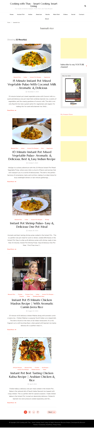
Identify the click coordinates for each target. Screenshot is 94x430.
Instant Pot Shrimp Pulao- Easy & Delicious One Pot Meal (32, 224)
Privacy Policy (57, 425)
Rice (42, 148)
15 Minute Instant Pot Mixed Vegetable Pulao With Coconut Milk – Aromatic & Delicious (32, 84)
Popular (22, 296)
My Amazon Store (67, 114)
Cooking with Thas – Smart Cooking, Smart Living (33, 5)
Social (73, 14)
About (47, 19)
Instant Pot (21, 14)
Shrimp (47, 219)
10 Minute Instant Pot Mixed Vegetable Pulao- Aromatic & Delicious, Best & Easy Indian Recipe (31, 155)
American (39, 14)
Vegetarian (47, 77)
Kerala (48, 14)
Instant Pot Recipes (35, 77)
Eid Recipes (45, 367)
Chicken (20, 294)
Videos (65, 14)
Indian (30, 14)
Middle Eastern (36, 369)
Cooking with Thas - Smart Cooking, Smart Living (34, 422)
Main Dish (56, 14)
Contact (81, 14)
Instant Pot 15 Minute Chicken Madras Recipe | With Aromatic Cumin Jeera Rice (31, 303)
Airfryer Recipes (17, 367)
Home (11, 14)
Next (50, 412)
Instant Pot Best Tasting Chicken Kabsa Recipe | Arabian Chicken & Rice (32, 376)
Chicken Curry (29, 294)
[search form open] (85, 6)
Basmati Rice (17, 77)
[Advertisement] (74, 48)
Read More (10, 110)
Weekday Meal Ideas (38, 296)
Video (28, 296)
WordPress (49, 425)
